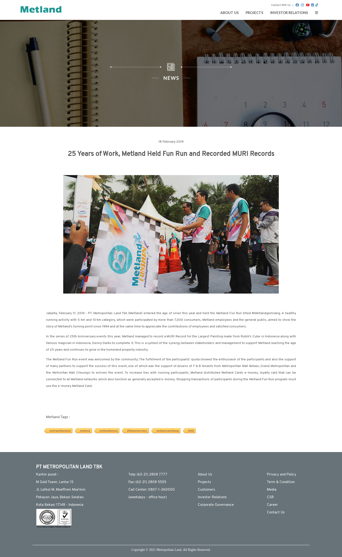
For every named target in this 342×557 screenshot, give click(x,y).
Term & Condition (281, 482)
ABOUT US (229, 12)
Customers (206, 490)
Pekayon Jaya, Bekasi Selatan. (60, 497)
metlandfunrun (108, 430)
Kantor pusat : (47, 474)
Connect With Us (281, 5)
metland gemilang (167, 430)
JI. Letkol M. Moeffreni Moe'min (60, 490)
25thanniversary (137, 430)
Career (272, 505)
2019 (191, 430)
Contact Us (276, 512)
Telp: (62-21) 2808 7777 (147, 474)
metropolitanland (59, 430)
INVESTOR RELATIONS (289, 12)
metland (85, 430)
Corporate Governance (216, 505)
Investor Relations (212, 497)
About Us (205, 474)
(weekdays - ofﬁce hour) (147, 497)
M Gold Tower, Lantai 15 (54, 482)
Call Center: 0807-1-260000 (151, 490)
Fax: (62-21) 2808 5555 (147, 482)
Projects (204, 482)
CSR (270, 497)
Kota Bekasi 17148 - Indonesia (59, 505)
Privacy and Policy (281, 474)
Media (271, 490)
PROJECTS (254, 12)
